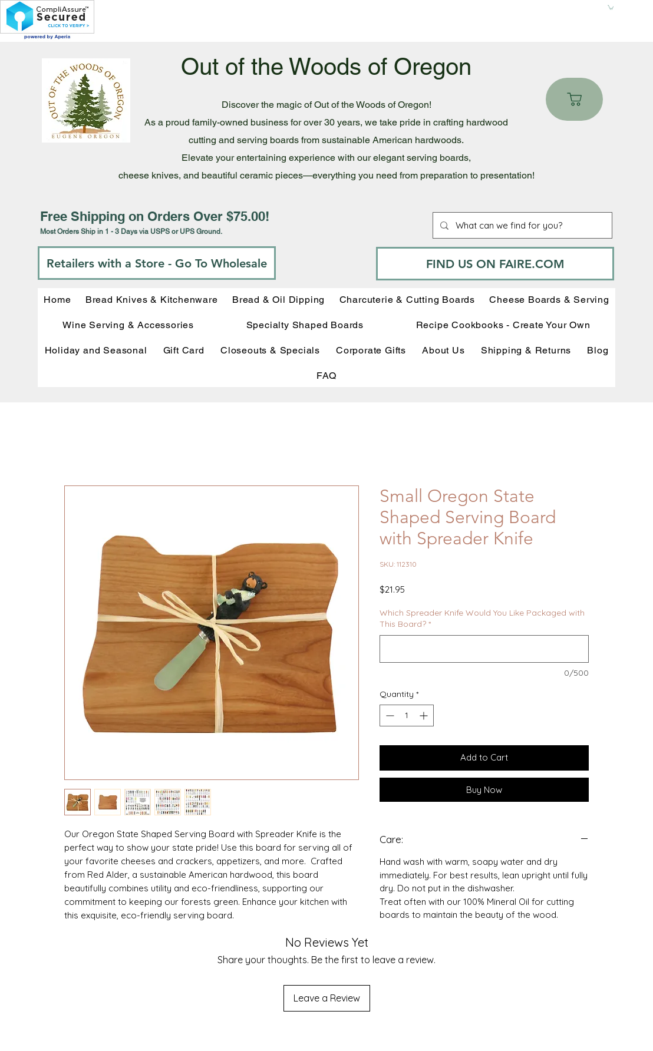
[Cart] (574, 99)
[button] (611, 7)
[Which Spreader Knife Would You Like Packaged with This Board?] (484, 648)
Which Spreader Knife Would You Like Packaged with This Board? (482, 618)
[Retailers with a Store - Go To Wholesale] (157, 263)
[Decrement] (388, 715)
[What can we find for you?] (521, 225)
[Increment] (424, 715)
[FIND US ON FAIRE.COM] (495, 263)
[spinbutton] (406, 715)
